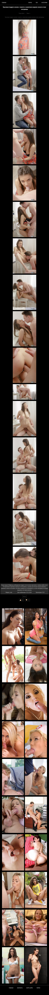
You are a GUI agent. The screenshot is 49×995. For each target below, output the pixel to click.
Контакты (20, 988)
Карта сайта (29, 988)
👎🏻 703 (27, 600)
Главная (4, 2)
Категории (44, 2)
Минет (24, 596)
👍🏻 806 (21, 600)
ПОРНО (38, 988)
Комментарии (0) (5, 602)
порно (30, 2)
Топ (37, 2)
